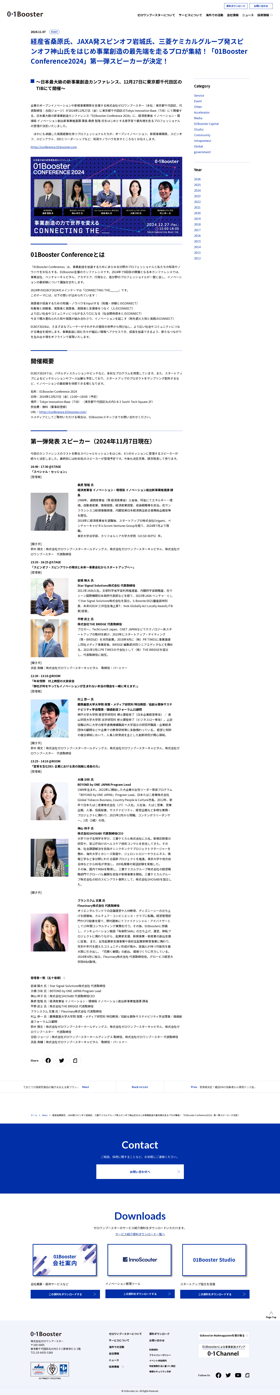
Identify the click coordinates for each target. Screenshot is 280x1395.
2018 (197, 224)
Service (199, 95)
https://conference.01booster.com (54, 147)
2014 (197, 247)
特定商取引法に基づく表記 (162, 1365)
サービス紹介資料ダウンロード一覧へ (140, 1234)
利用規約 (153, 1349)
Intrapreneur (202, 140)
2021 (197, 207)
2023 (197, 196)
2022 (197, 201)
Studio (199, 129)
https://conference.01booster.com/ (63, 412)
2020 (197, 213)
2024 (197, 190)
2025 (197, 184)
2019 (197, 218)
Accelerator (202, 112)
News (44, 1115)
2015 (197, 241)
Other (198, 106)
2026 (197, 179)
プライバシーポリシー (160, 1355)
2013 (197, 252)
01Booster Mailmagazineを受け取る (224, 1335)
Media (198, 118)
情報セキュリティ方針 (160, 1371)
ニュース (114, 1360)
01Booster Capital (206, 123)
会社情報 (114, 1353)
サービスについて (119, 1340)
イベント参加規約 (158, 1360)
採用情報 (114, 1366)
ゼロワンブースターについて (125, 1334)
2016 (197, 235)
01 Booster (25, 14)
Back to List (140, 1087)
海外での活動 (116, 1347)
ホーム (34, 1115)
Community (202, 135)
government (202, 152)
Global (198, 146)
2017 (197, 230)
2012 (197, 258)
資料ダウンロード (235, 6)
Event (54, 31)
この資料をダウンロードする (65, 1294)
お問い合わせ (261, 6)
